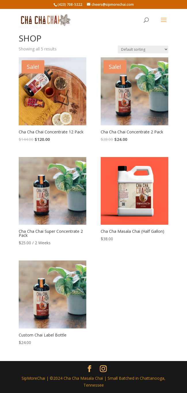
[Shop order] (143, 49)
